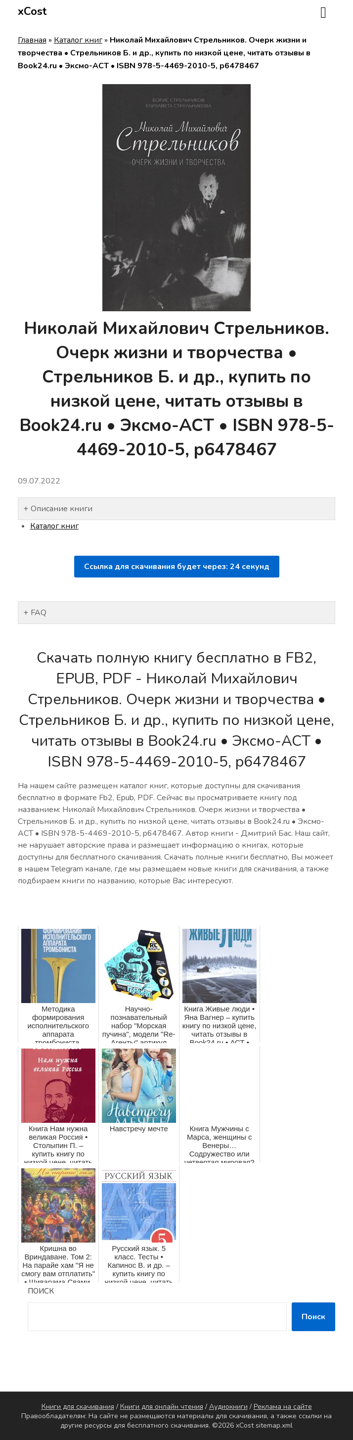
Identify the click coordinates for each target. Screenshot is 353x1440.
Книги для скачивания (78, 1406)
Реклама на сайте (283, 1406)
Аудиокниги (228, 1406)
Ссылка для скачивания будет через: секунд (176, 566)
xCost (32, 11)
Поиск (41, 1291)
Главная (32, 40)
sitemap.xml (274, 1425)
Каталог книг (78, 40)
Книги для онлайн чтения (161, 1406)
